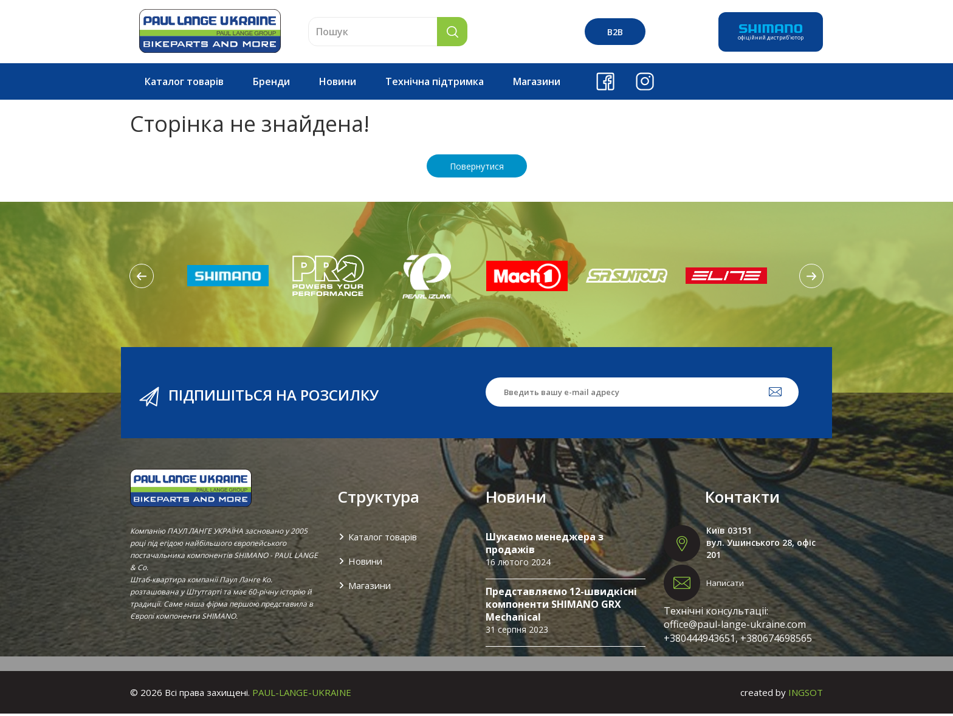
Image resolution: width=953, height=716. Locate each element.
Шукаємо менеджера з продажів (545, 545)
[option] (228, 277)
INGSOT (805, 695)
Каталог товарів (184, 84)
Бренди (271, 84)
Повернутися (477, 168)
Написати (725, 585)
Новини (337, 84)
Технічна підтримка (434, 84)
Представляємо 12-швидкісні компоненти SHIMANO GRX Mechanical (561, 606)
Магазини (536, 84)
